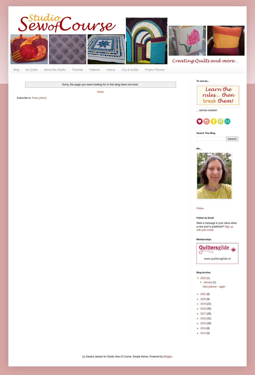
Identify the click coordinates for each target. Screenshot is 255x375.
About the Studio (55, 69)
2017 (203, 313)
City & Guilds (130, 69)
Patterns (94, 69)
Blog (16, 69)
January (208, 282)
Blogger (167, 356)
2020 (203, 299)
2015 (203, 323)
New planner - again (214, 286)
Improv (110, 69)
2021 (203, 294)
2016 (203, 318)
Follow (200, 208)
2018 (203, 308)
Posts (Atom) (39, 97)
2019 (203, 303)
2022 (203, 278)
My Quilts (32, 69)
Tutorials (77, 69)
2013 (203, 333)
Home (100, 91)
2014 (203, 328)
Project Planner (155, 69)
